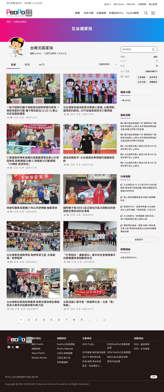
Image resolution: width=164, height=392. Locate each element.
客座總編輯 (62, 362)
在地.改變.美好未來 (91, 361)
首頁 (9, 22)
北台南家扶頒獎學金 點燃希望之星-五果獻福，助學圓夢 (31, 256)
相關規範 (36, 349)
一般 (123, 100)
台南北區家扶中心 (129, 261)
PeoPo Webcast (65, 349)
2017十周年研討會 (91, 357)
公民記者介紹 (63, 358)
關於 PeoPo (37, 344)
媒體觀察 (153, 82)
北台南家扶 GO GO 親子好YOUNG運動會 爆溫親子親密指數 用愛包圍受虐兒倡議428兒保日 (139, 188)
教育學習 (153, 77)
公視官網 (142, 4)
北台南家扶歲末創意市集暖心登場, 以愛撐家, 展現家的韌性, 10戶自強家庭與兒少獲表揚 (89, 108)
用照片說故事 (113, 361)
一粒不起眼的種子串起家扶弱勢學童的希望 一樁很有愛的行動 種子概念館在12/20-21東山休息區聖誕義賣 (33, 110)
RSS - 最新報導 (142, 344)
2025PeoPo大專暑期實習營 (118, 346)
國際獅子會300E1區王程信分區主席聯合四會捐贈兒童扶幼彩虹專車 (89, 209)
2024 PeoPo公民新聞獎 (118, 352)
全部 (13, 64)
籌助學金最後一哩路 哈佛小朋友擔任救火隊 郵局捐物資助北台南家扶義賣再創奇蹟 (138, 232)
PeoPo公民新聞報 (66, 344)
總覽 (77, 13)
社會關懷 (141, 77)
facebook (9, 347)
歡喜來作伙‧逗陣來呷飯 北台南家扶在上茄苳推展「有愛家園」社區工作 (138, 210)
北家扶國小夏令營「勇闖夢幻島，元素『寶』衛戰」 (89, 303)
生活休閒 (141, 82)
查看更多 (139, 243)
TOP (154, 377)
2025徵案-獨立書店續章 (94, 352)
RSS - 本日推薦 (142, 349)
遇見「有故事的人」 (92, 366)
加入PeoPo (119, 4)
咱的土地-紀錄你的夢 (117, 357)
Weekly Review (39, 358)
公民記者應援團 (65, 353)
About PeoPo (38, 353)
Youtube (17, 347)
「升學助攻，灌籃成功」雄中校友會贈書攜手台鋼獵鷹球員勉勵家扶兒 (89, 256)
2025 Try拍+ (88, 344)
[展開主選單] (153, 13)
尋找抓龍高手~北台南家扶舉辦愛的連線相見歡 (88, 159)
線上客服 (153, 4)
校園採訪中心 (116, 13)
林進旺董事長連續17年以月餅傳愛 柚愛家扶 (32, 208)
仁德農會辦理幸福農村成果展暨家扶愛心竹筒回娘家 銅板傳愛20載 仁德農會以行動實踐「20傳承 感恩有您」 (33, 161)
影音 (27, 64)
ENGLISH (131, 4)
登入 (109, 4)
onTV (42, 64)
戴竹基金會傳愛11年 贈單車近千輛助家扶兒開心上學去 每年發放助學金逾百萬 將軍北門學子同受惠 (138, 126)
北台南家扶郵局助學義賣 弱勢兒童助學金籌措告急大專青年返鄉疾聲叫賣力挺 (33, 303)
